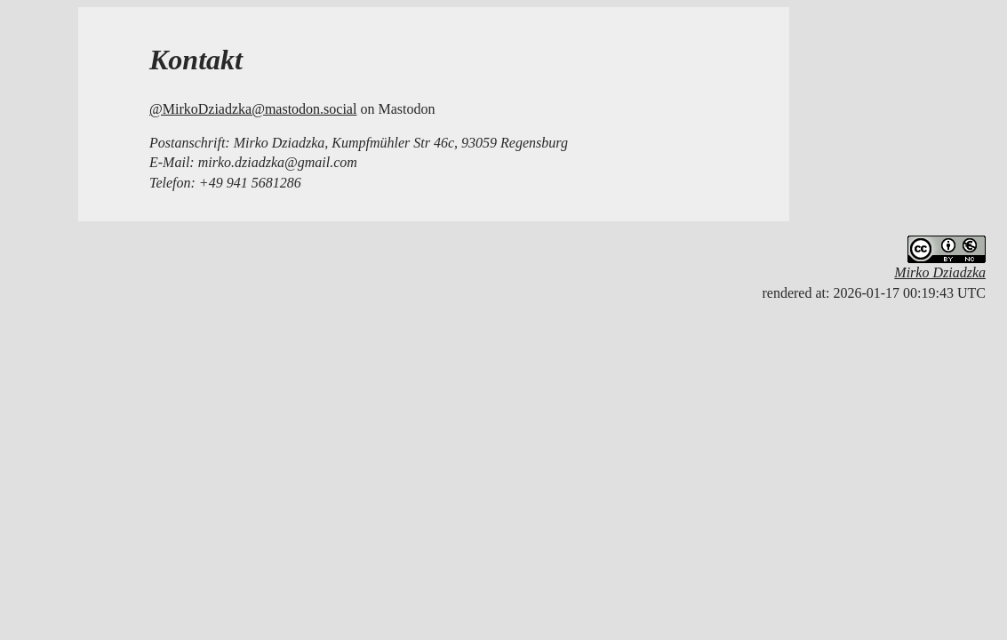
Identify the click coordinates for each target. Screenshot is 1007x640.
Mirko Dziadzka (940, 272)
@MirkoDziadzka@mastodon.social (252, 108)
